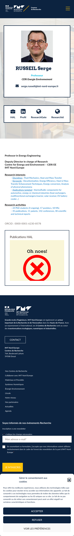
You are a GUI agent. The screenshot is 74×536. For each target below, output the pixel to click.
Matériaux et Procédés (14, 380)
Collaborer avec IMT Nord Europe (19, 375)
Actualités (9, 406)
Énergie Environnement (15, 389)
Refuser (37, 519)
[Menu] (67, 8)
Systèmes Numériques (14, 384)
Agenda (8, 411)
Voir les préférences (37, 528)
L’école (8, 393)
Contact (15, 339)
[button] (69, 479)
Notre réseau (10, 397)
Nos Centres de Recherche (16, 371)
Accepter (37, 511)
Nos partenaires (11, 402)
